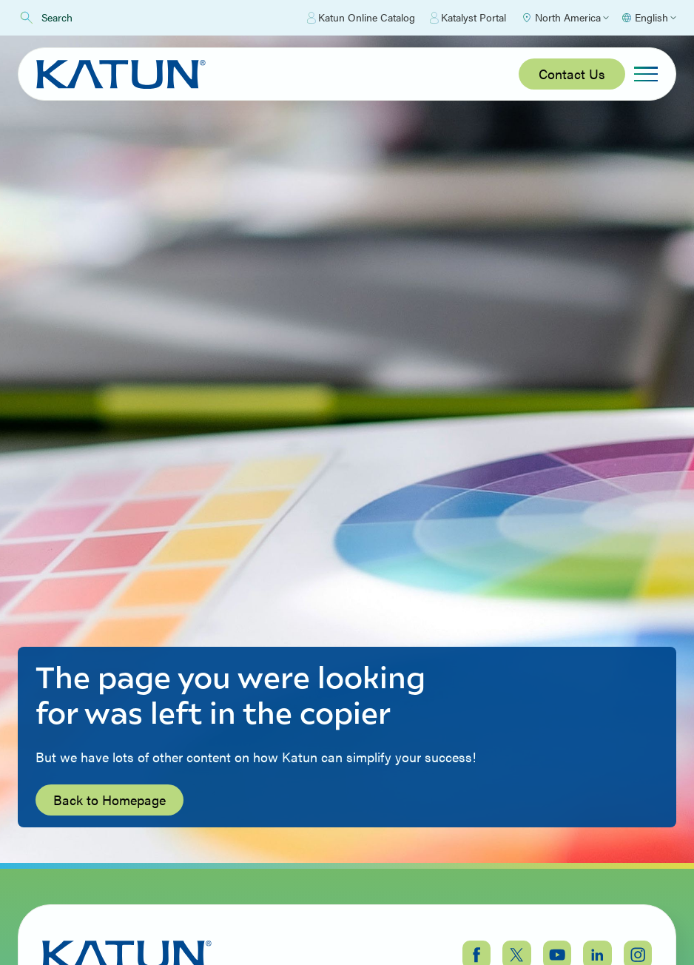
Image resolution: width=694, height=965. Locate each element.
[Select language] (648, 18)
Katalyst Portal (468, 18)
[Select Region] (565, 18)
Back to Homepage (109, 799)
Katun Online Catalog (361, 18)
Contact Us (572, 73)
